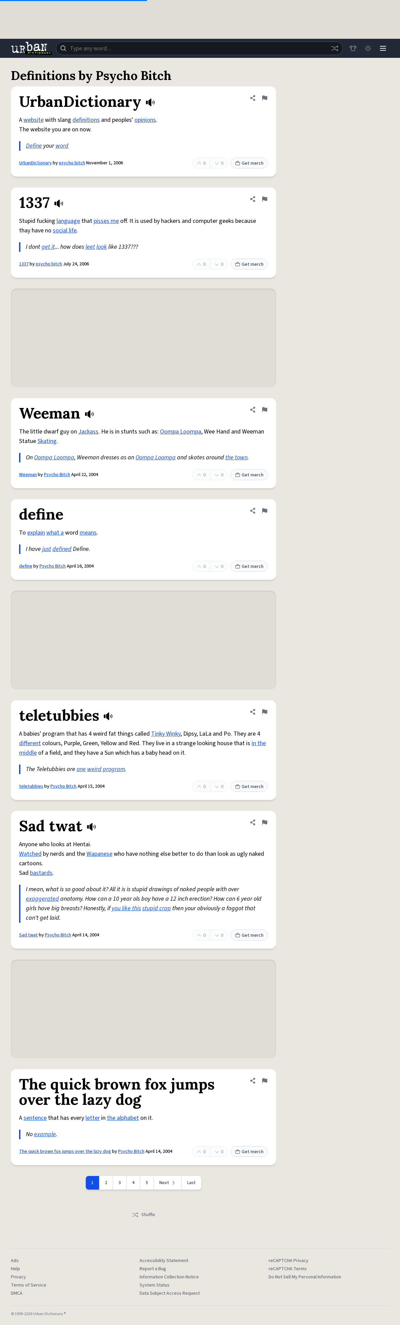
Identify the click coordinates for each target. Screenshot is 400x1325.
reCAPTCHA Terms (288, 1268)
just (46, 549)
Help (15, 1268)
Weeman (28, 474)
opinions (145, 120)
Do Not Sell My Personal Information (305, 1277)
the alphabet (123, 1118)
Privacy (18, 1277)
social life (65, 230)
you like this (126, 908)
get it (48, 247)
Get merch (249, 163)
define (25, 566)
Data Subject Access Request (170, 1293)
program (114, 769)
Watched (30, 854)
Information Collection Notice (169, 1277)
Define (34, 146)
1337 (24, 264)
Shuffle (143, 1214)
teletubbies (31, 786)
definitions (86, 120)
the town (236, 457)
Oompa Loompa (180, 431)
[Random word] (335, 48)
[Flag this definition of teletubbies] (264, 711)
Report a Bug (153, 1268)
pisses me (106, 221)
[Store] (353, 48)
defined (61, 549)
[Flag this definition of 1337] (264, 199)
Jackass (88, 431)
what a (55, 532)
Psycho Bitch (57, 474)
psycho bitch (72, 163)
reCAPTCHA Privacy (288, 1260)
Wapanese (99, 854)
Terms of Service (28, 1285)
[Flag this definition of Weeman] (264, 409)
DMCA (16, 1293)
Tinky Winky (165, 734)
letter (92, 1118)
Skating (47, 441)
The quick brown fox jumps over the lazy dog (65, 1151)
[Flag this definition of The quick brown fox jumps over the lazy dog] (264, 1080)
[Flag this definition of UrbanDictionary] (264, 98)
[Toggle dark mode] (368, 48)
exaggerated (42, 899)
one (81, 769)
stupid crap (156, 908)
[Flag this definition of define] (264, 510)
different (30, 743)
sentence (35, 1118)
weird (94, 769)
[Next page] (168, 1183)
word (61, 146)
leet (90, 247)
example (45, 1134)
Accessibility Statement (164, 1260)
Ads (15, 1260)
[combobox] (199, 48)
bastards (41, 873)
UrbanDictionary (35, 163)
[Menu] (383, 48)
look (101, 247)
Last (191, 1182)
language (68, 221)
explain (36, 532)
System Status (155, 1285)
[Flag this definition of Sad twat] (264, 822)
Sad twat (28, 935)
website (33, 120)
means (88, 532)
